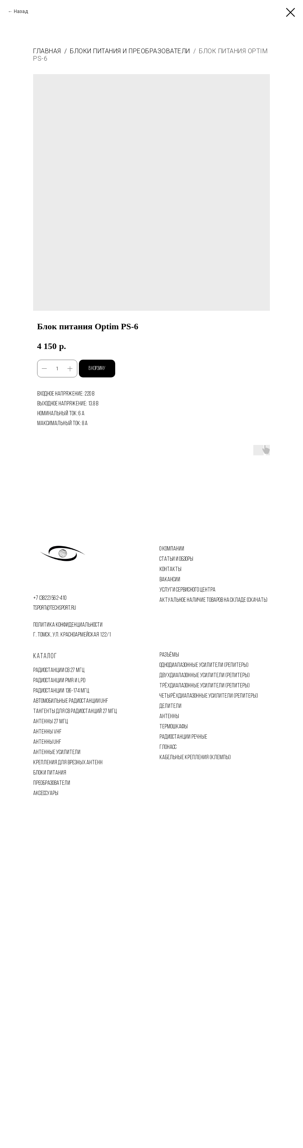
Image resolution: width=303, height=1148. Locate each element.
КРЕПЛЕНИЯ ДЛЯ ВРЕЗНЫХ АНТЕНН (68, 763)
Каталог (45, 656)
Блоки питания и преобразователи (130, 51)
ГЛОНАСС (167, 747)
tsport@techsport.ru (54, 608)
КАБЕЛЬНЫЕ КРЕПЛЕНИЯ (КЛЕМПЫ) (195, 757)
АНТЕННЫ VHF (47, 732)
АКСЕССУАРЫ (45, 793)
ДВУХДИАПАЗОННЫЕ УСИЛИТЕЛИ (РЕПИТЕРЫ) (204, 675)
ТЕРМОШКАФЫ (173, 727)
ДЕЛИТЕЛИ (170, 706)
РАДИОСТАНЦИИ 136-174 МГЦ (61, 691)
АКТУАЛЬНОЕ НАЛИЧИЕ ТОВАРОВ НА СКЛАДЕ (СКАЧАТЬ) (213, 600)
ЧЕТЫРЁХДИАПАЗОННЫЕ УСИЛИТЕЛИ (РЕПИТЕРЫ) (208, 696)
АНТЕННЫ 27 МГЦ (50, 722)
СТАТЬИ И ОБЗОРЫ (176, 559)
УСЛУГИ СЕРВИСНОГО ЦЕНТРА (187, 590)
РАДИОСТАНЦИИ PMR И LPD (59, 681)
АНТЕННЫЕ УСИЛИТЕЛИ (56, 752)
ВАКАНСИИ (169, 580)
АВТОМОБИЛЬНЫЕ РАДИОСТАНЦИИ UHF (70, 701)
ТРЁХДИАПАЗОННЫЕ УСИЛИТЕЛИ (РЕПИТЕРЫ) (204, 686)
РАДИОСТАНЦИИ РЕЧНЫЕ (183, 737)
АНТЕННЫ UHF (47, 742)
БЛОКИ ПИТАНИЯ (49, 773)
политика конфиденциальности (68, 625)
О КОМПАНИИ (171, 549)
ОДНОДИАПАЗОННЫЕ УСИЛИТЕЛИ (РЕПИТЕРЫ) (204, 665)
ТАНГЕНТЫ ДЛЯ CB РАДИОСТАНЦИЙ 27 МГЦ (75, 711)
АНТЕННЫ (169, 716)
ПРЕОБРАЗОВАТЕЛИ (51, 783)
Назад (21, 11)
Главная (47, 51)
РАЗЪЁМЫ (169, 655)
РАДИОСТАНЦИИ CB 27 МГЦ (58, 670)
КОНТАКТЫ (170, 569)
